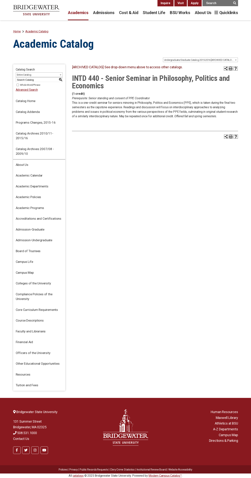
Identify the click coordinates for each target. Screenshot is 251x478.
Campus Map (25, 272)
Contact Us (21, 439)
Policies (63, 469)
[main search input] (220, 3)
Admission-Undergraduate (34, 240)
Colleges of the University (33, 283)
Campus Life (24, 262)
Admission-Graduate (30, 229)
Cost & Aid (128, 12)
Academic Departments (32, 186)
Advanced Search (27, 90)
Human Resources (224, 412)
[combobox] (200, 60)
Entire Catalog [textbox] (24, 74)
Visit (181, 3)
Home (17, 31)
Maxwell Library (227, 418)
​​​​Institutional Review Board (151, 469)
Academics (78, 12)
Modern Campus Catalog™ (165, 475)
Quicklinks (228, 12)
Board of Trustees (28, 251)
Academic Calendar (29, 175)
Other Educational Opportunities (38, 363)
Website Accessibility (180, 469)
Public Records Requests (94, 469)
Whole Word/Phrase (30, 85)
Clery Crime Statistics (122, 469)
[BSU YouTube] (44, 450)
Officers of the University (33, 353)
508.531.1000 (25, 433)
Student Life (154, 12)
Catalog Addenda (28, 112)
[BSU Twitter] (26, 450)
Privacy (73, 469)
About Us (203, 12)
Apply (195, 3)
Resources (23, 374)
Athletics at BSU (226, 423)
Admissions (104, 12)
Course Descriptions (30, 320)
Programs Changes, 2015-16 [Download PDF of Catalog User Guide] (36, 122)
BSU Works (180, 12)
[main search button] (235, 3)
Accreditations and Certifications (38, 218)
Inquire (165, 3)
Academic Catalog (36, 31)
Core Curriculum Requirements (37, 310)
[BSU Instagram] (35, 450)
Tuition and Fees (27, 385)
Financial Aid (24, 342)
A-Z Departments (225, 429)
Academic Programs (30, 208)
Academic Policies (28, 197)
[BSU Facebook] (17, 450)
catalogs (78, 475)
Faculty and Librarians (31, 331)
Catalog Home (26, 101)
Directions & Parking (223, 441)
